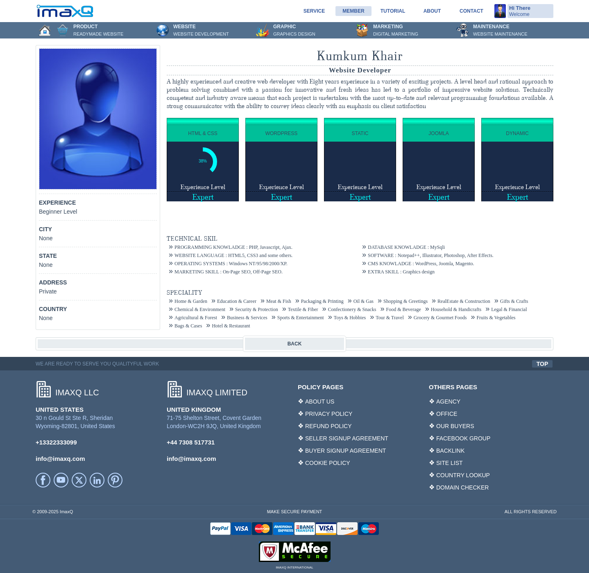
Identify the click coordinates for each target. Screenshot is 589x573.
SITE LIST (449, 463)
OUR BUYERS (455, 426)
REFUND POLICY (328, 426)
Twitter (79, 480)
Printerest (115, 480)
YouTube (61, 480)
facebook (43, 480)
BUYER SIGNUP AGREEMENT (345, 450)
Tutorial (393, 11)
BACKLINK (450, 450)
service (314, 11)
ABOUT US (319, 401)
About (432, 11)
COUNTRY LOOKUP (463, 475)
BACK (295, 344)
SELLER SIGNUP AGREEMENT (346, 438)
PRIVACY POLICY (328, 414)
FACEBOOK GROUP (463, 438)
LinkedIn (97, 480)
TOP (542, 364)
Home (45, 30)
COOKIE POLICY (327, 463)
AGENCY (448, 401)
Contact (471, 11)
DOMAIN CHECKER (462, 487)
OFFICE (446, 414)
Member (353, 11)
